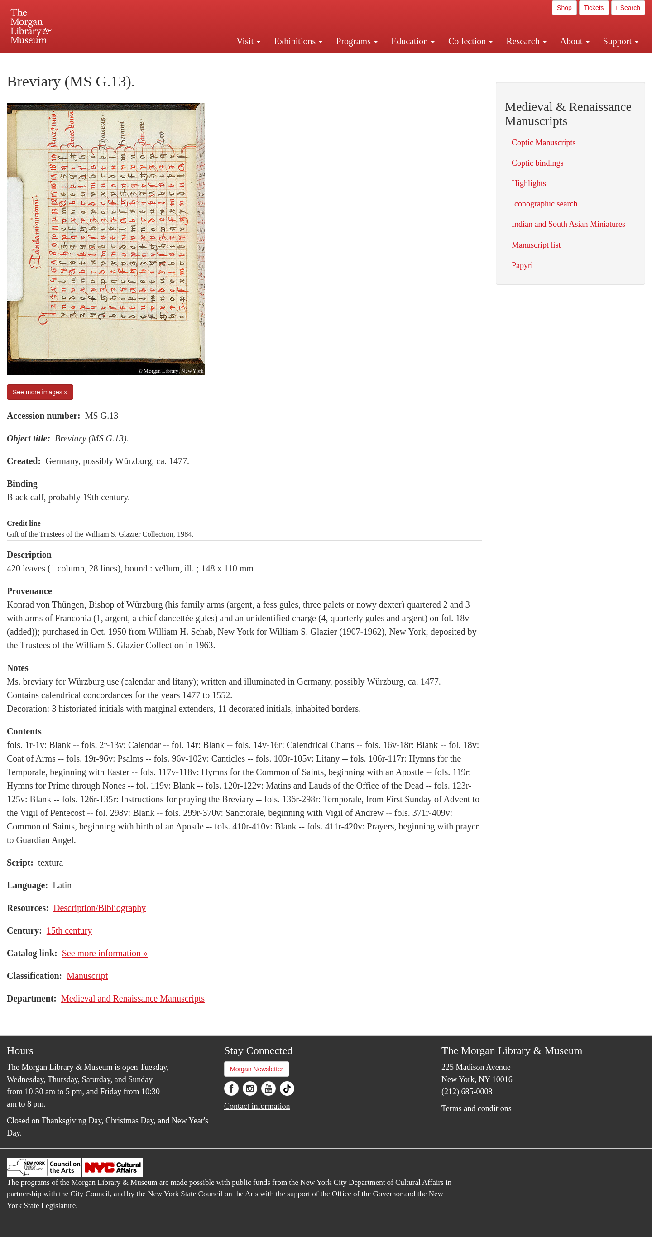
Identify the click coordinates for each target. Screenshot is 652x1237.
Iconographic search (544, 203)
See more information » (105, 953)
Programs (357, 41)
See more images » (40, 392)
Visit (248, 41)
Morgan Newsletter (256, 1069)
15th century (69, 930)
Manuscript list (536, 244)
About (575, 41)
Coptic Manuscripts (544, 142)
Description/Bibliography (99, 908)
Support (620, 41)
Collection (470, 41)
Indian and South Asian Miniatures (568, 224)
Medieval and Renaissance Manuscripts (133, 998)
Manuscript (87, 976)
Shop (564, 7)
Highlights (529, 183)
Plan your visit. (218, 61)
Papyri (522, 265)
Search (628, 8)
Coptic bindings (538, 163)
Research (526, 41)
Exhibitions (298, 41)
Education (413, 41)
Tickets (594, 7)
